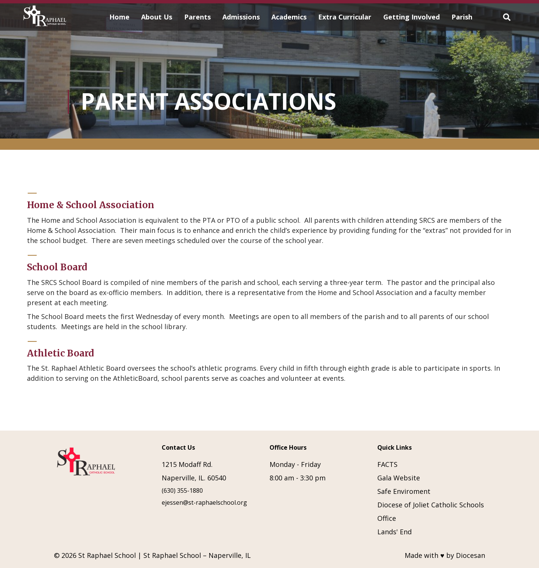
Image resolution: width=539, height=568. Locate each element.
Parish (461, 16)
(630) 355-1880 (182, 490)
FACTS (387, 464)
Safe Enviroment (403, 491)
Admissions (241, 16)
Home (119, 16)
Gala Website (398, 477)
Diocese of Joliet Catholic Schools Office (430, 511)
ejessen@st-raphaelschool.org (204, 502)
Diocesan (470, 555)
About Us (156, 16)
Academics (289, 16)
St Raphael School (107, 555)
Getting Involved (411, 16)
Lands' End (394, 531)
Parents (197, 16)
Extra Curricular (344, 16)
